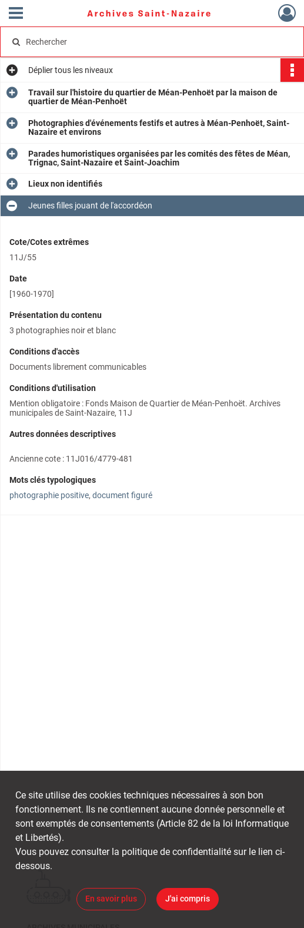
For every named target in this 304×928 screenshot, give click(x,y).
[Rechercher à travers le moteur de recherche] (144, 41)
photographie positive (49, 495)
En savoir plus (111, 898)
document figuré (122, 495)
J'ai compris (187, 898)
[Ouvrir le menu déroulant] (16, 14)
